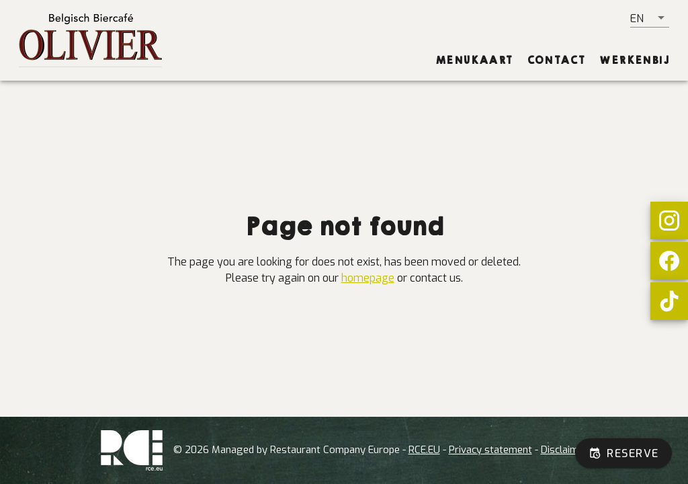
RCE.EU (424, 449)
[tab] (474, 60)
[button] (649, 18)
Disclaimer (564, 449)
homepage (367, 278)
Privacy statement (490, 449)
